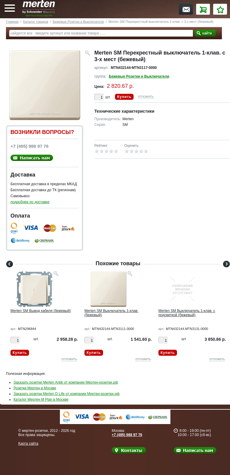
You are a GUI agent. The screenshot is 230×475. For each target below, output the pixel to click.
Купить (124, 97)
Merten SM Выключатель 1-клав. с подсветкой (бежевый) (186, 313)
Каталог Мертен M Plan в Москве (41, 399)
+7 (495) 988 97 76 (127, 435)
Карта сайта (28, 443)
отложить (146, 96)
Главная (12, 21)
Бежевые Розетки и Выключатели (78, 21)
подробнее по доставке (29, 202)
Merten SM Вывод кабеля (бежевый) (40, 311)
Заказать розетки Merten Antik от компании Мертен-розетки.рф (65, 382)
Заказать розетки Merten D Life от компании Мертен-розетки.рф (66, 394)
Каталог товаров (35, 21)
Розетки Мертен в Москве (34, 388)
